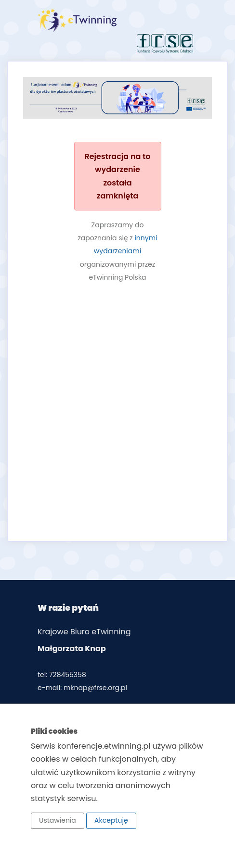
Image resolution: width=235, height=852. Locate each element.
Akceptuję (111, 820)
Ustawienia (57, 820)
